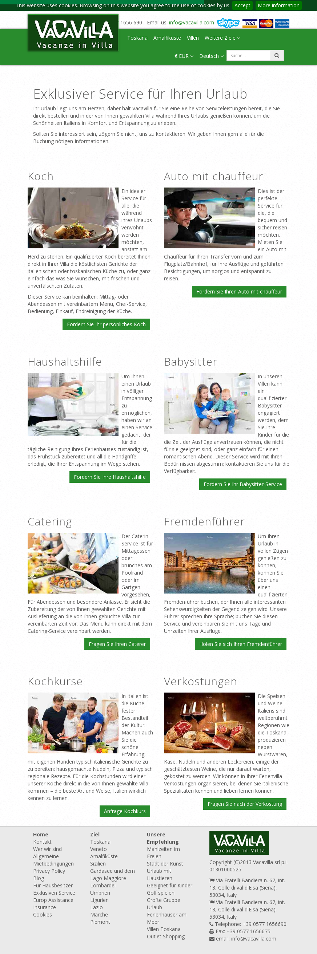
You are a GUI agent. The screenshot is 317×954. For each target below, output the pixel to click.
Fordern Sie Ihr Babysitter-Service (243, 484)
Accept (242, 5)
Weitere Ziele (222, 37)
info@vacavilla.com (191, 22)
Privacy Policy (49, 870)
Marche (99, 914)
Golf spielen (160, 892)
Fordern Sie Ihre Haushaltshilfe (110, 476)
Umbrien (100, 892)
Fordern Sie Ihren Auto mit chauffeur (239, 291)
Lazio (96, 907)
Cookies (42, 914)
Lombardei (103, 885)
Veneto (98, 848)
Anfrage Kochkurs (125, 811)
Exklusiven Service (54, 892)
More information (279, 5)
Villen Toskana (164, 929)
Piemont (100, 921)
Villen (193, 37)
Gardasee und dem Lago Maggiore (112, 874)
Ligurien (99, 899)
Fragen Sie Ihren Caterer (117, 643)
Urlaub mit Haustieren (159, 874)
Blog (38, 878)
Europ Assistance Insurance (53, 903)
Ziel (95, 834)
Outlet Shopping (166, 936)
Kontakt (42, 841)
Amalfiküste (167, 37)
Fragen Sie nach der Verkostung (245, 803)
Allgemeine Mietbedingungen (53, 860)
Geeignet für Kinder (169, 885)
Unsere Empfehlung (163, 838)
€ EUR (183, 55)
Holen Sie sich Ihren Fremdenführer (240, 643)
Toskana (137, 37)
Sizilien (98, 863)
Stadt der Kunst (165, 863)
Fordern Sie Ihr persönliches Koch (106, 324)
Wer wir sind (47, 848)
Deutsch (211, 55)
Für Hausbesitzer (53, 885)
